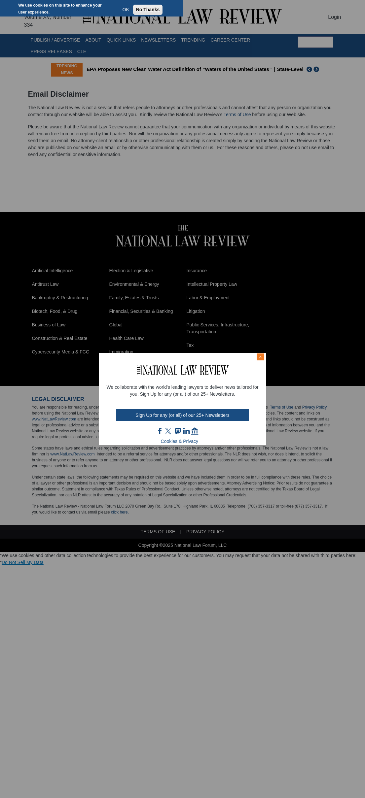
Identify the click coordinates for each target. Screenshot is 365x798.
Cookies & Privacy (180, 441)
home (195, 431)
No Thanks (148, 9)
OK (126, 9)
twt (169, 431)
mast (177, 431)
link (186, 431)
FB (160, 431)
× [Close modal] (260, 356)
